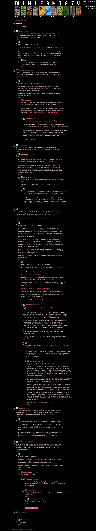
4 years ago (26, 408)
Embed (34, 529)
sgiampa (21, 408)
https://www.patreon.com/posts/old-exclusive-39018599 (43, 112)
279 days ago (36, 118)
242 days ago (32, 42)
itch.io (16, 529)
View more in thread (31, 507)
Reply (17, 39)
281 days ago (30, 70)
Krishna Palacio (24, 42)
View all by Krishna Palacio (23, 529)
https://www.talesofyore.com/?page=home (29, 251)
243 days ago (26, 31)
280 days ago (32, 80)
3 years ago (30, 145)
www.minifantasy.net (39, 135)
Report (31, 529)
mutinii (20, 31)
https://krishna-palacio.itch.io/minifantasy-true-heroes (35, 288)
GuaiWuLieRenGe (23, 145)
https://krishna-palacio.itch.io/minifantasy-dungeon (34, 274)
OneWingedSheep (23, 441)
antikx (20, 512)
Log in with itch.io (18, 26)
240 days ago (30, 60)
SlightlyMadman (22, 70)
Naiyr (20, 208)
